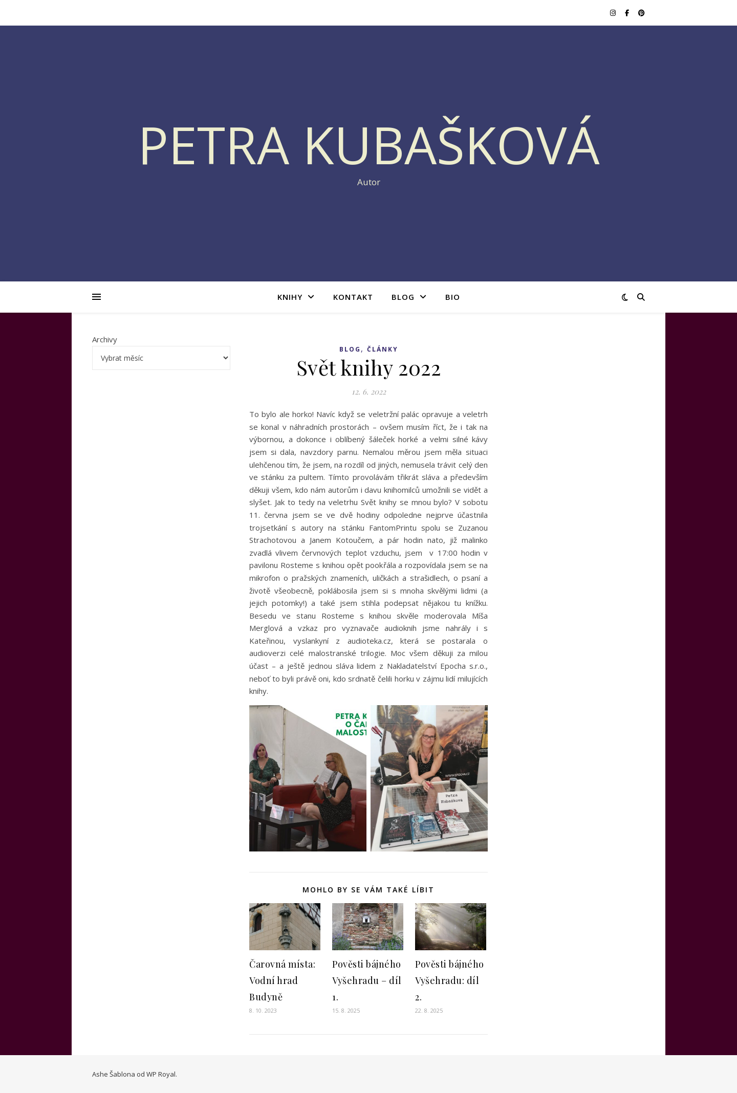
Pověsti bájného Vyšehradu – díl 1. (367, 980)
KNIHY (289, 297)
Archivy (104, 339)
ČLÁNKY (382, 349)
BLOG (403, 297)
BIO (452, 297)
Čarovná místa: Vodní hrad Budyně (282, 980)
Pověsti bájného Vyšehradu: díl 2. (449, 980)
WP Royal (161, 1074)
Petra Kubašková (369, 144)
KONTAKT (353, 297)
